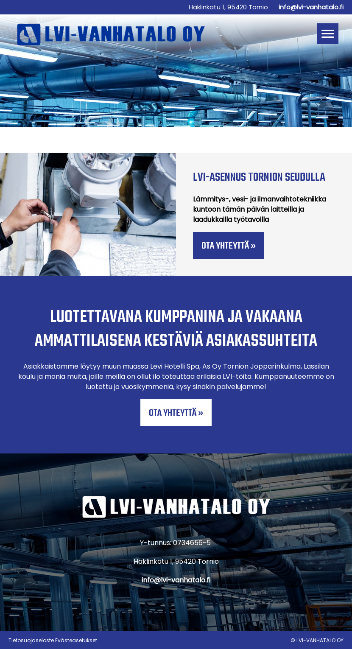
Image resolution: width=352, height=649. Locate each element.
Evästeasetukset (76, 640)
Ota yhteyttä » (228, 246)
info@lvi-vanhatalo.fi (311, 7)
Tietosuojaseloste (31, 640)
